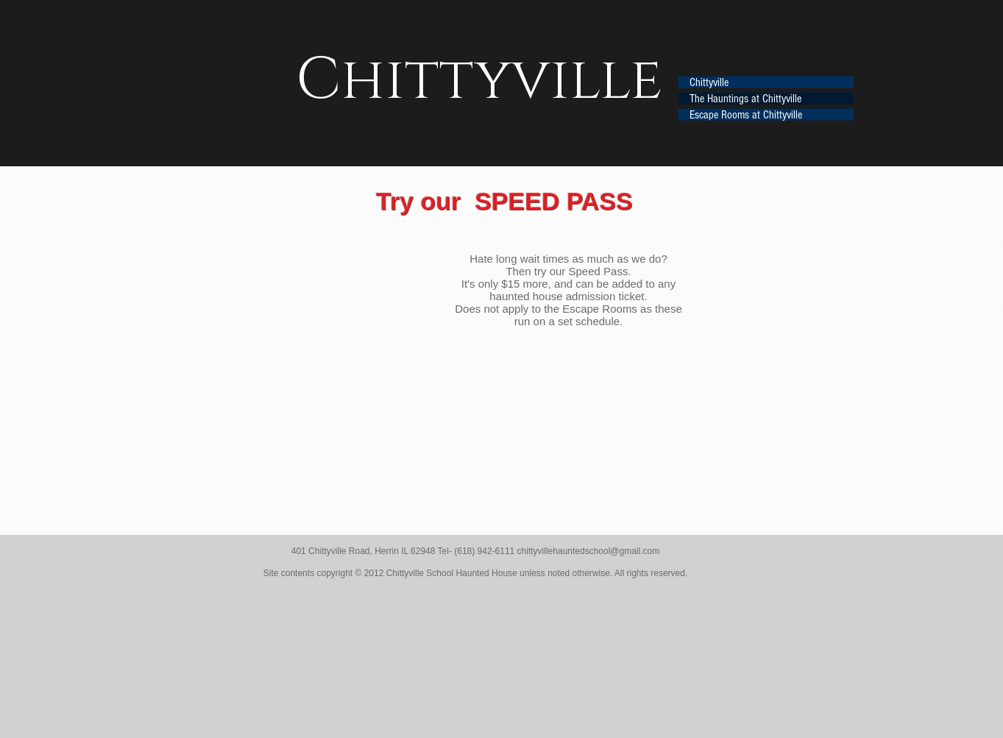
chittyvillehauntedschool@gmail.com (588, 551)
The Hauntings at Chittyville (745, 98)
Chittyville (709, 82)
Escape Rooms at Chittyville (746, 115)
